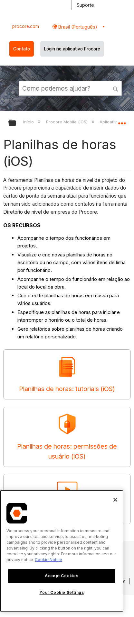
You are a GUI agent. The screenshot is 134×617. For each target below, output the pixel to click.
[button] (116, 88)
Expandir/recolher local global (122, 120)
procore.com (25, 26)
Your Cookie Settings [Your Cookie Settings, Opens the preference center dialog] (61, 592)
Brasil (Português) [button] (77, 27)
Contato (21, 48)
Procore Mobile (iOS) (67, 121)
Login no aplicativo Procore (72, 48)
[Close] (115, 500)
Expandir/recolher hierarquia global (16, 123)
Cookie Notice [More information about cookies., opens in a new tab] (48, 559)
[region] (61, 551)
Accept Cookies (61, 575)
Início (29, 121)
